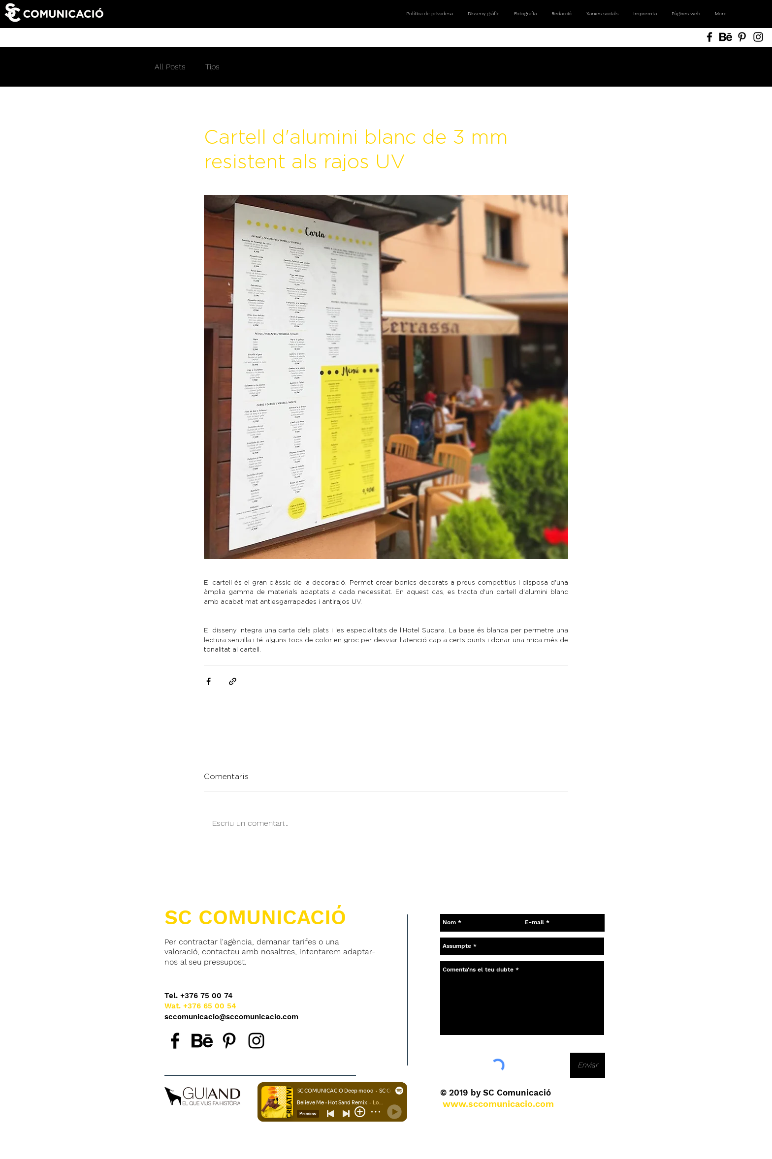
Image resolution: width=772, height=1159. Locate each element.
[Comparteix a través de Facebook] (208, 681)
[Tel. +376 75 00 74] (198, 996)
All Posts (170, 66)
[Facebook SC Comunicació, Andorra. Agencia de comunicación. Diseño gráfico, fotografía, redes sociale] (709, 37)
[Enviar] (587, 1065)
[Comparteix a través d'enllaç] (232, 681)
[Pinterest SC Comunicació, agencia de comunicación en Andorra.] (229, 1040)
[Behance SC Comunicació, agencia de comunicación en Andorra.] (202, 1040)
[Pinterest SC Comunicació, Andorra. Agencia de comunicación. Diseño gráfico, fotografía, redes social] (742, 37)
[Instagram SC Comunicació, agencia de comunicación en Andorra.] (256, 1040)
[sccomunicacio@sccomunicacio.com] (232, 1017)
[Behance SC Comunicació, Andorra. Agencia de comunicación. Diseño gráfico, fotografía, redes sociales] (725, 37)
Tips (212, 66)
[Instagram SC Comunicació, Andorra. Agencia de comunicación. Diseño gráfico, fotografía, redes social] (758, 37)
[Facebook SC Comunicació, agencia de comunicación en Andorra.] (175, 1040)
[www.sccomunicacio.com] (498, 1104)
